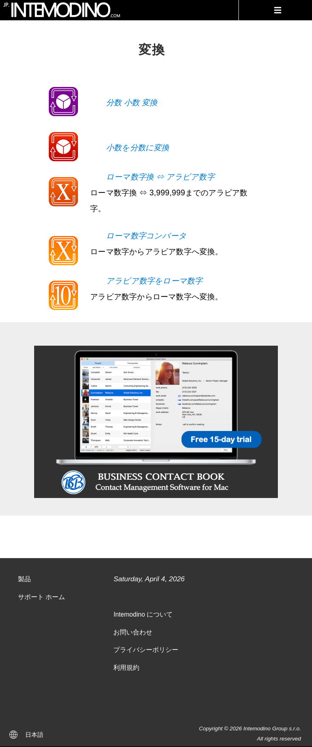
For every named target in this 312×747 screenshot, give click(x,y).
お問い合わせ (132, 632)
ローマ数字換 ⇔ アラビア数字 (160, 176)
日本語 (34, 734)
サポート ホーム (41, 596)
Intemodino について (143, 614)
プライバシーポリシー (145, 649)
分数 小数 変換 (131, 102)
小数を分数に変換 (137, 147)
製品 (24, 579)
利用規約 (126, 667)
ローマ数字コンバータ (146, 235)
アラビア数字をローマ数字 (154, 280)
